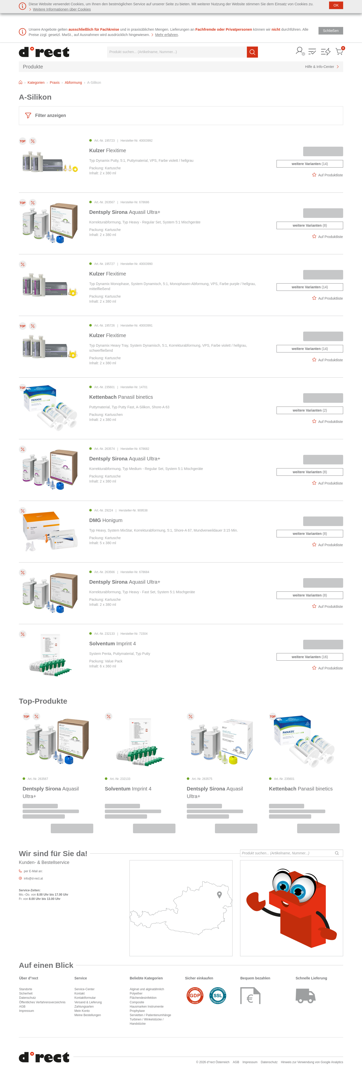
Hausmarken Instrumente (147, 1006)
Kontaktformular (85, 998)
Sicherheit (25, 993)
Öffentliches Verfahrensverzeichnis (42, 1002)
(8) (310, 225)
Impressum (26, 1011)
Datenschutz (27, 998)
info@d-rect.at (33, 878)
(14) (310, 164)
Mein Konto (82, 1011)
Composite (137, 1002)
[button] (299, 51)
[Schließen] (336, 5)
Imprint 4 (112, 643)
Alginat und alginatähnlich (147, 989)
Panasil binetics (121, 397)
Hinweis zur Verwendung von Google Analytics (312, 1062)
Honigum (105, 520)
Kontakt (79, 993)
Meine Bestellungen (87, 1015)
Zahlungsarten (84, 1006)
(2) (310, 410)
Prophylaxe (137, 1011)
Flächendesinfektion (143, 998)
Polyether (136, 993)
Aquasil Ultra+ (124, 212)
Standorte (25, 989)
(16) (310, 657)
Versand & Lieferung (88, 1002)
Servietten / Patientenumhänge (150, 1015)
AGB (22, 1006)
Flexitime (107, 150)
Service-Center (84, 989)
